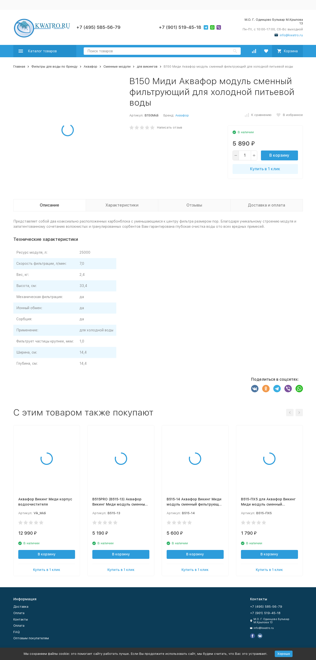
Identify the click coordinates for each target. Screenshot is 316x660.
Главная (19, 66)
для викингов (147, 66)
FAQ (16, 632)
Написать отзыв (169, 127)
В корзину (279, 155)
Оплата (18, 613)
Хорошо (283, 654)
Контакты (20, 619)
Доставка (20, 606)
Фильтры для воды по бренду (54, 66)
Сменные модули (117, 66)
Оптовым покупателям (31, 638)
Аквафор (90, 66)
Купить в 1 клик (265, 169)
